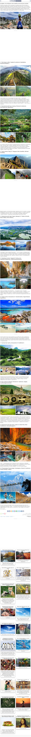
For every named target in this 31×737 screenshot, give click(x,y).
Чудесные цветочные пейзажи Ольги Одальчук (23, 550)
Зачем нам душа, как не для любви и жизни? (8, 634)
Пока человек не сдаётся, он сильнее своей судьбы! (23, 639)
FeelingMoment (29, 516)
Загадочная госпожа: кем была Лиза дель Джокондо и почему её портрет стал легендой (23, 717)
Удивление (11, 516)
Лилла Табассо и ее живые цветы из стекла (8, 568)
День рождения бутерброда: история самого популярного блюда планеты (8, 716)
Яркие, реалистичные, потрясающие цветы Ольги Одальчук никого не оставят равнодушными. (23, 561)
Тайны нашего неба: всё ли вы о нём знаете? (23, 607)
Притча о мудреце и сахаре (23, 623)
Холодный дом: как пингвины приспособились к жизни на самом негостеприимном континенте (8, 639)
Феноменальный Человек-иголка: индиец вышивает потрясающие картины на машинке (7, 607)
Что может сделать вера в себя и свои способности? (23, 650)
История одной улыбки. (23, 728)
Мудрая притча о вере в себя (23, 667)
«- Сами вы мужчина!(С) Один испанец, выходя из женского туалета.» (7, 691)
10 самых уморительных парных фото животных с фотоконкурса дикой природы (7, 584)
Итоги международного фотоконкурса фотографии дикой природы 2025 (7, 697)
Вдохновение (7, 516)
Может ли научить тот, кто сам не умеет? (23, 634)
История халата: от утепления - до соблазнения (23, 680)
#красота (27, 513)
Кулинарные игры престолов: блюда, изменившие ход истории (8, 658)
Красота (4, 516)
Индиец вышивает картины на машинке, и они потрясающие (7, 617)
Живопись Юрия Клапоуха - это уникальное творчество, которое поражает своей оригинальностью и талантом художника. (8, 563)
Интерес (1, 516)
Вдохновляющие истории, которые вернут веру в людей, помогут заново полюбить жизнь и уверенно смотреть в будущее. (23, 709)
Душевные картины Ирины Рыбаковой (23, 583)
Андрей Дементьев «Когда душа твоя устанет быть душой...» (8, 623)
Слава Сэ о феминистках (8, 679)
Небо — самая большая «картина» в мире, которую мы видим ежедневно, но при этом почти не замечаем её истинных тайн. (23, 619)
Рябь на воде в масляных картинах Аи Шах (23, 568)
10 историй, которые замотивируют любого (23, 697)
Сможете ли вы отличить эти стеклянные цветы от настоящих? (8, 578)
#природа (29, 513)
